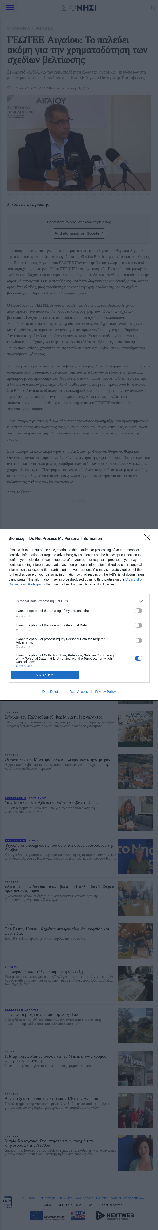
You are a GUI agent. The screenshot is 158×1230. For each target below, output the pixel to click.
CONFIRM (45, 675)
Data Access (78, 691)
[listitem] (79, 601)
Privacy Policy (105, 691)
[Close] (148, 538)
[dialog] (79, 615)
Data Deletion (52, 691)
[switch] (138, 610)
